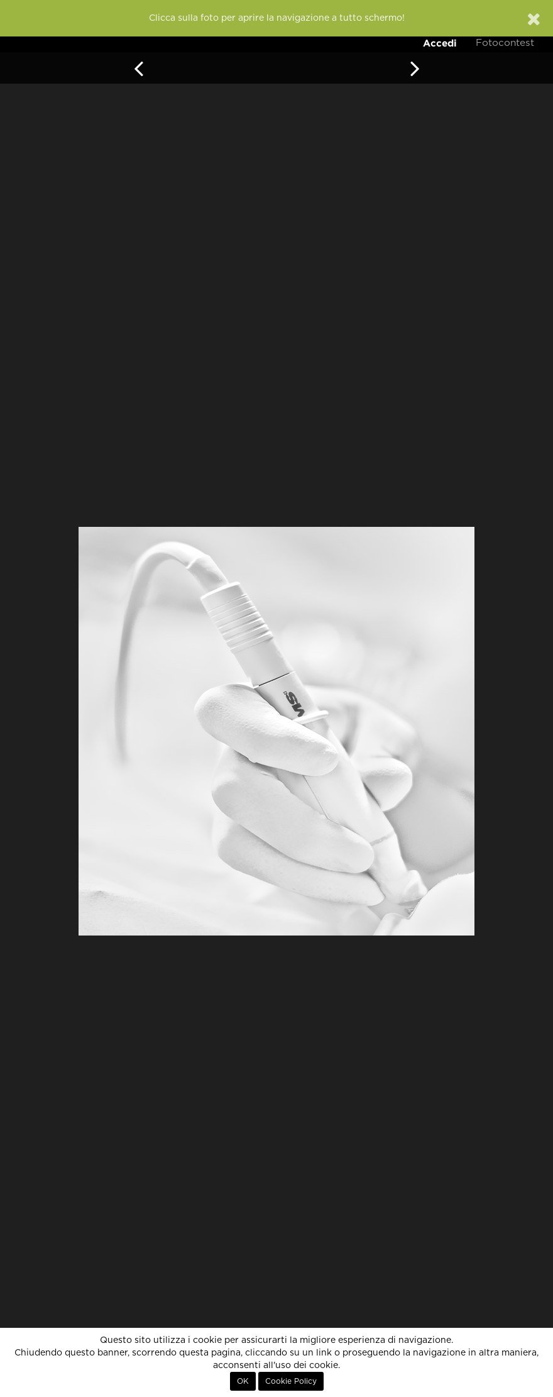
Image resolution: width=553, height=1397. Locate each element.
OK (243, 1381)
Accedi (440, 43)
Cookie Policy (291, 1381)
